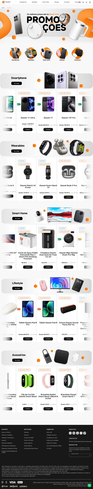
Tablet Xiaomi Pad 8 (48, 323)
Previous (7, 111)
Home (3, 7)
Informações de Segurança (9, 445)
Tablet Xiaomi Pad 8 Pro (28, 324)
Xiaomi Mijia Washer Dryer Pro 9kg (68, 254)
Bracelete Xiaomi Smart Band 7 (68, 396)
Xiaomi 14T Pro (68, 118)
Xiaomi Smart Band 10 (48, 187)
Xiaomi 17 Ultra (28, 118)
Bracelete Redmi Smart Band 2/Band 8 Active (48, 397)
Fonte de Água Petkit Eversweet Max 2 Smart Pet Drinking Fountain (28, 256)
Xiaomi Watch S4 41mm (28, 187)
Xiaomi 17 (48, 118)
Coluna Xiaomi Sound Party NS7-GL (68, 324)
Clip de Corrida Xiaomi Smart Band (28, 396)
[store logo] (6, 2)
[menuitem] (23, 2)
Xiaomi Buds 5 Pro (68, 186)
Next (86, 111)
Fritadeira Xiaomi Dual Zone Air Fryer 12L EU (48, 255)
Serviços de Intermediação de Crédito (9, 452)
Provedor (49, 448)
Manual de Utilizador (7, 443)
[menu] (50, 2)
